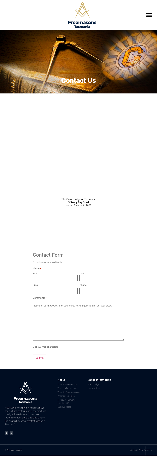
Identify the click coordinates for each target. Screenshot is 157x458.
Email (37, 285)
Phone (83, 285)
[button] (149, 15)
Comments (40, 298)
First (35, 273)
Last (81, 273)
